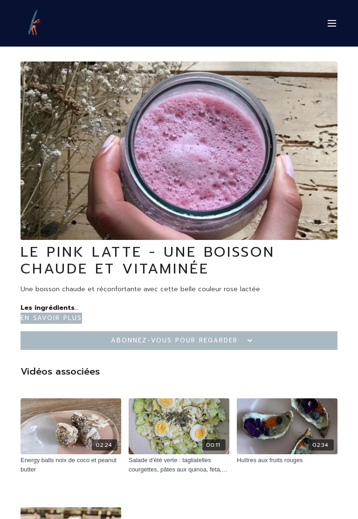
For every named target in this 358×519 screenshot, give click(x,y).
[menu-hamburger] (331, 23)
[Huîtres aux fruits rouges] (287, 460)
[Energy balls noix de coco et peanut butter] (71, 465)
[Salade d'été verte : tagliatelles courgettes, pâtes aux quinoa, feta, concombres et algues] (179, 465)
